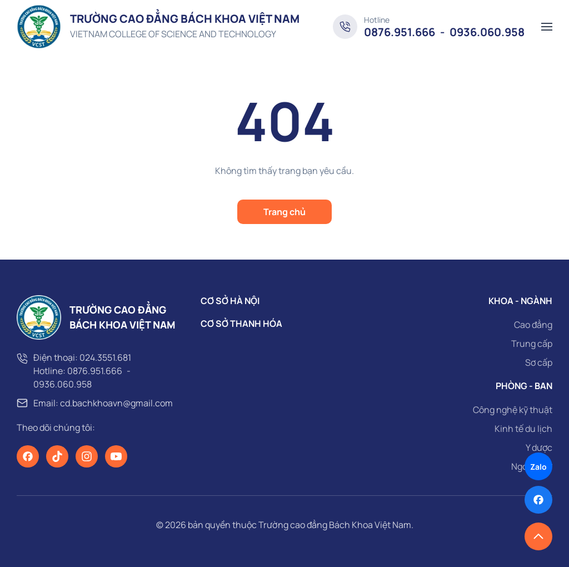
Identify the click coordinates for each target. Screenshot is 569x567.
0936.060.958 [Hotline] (487, 31)
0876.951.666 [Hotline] (399, 31)
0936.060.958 (62, 384)
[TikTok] (57, 456)
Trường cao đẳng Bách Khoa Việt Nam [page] (334, 525)
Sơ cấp (538, 362)
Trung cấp (531, 343)
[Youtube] (116, 456)
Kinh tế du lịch (523, 428)
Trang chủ (284, 212)
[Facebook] (28, 456)
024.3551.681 (105, 357)
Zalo (538, 466)
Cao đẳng (533, 325)
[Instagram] (87, 456)
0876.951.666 (94, 371)
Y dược (539, 447)
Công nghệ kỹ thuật (512, 410)
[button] (546, 26)
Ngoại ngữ (531, 466)
